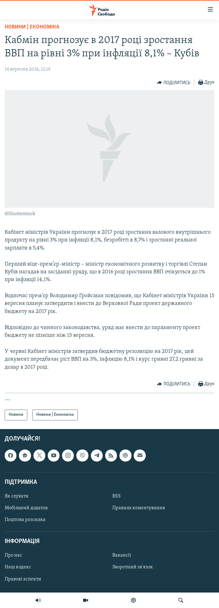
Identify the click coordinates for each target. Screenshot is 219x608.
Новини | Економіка (32, 27)
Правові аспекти (23, 578)
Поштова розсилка (25, 519)
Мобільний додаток (26, 508)
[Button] (173, 82)
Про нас (13, 555)
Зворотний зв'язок (132, 567)
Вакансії (121, 555)
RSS (116, 496)
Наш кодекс (18, 567)
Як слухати (17, 496)
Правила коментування (138, 508)
